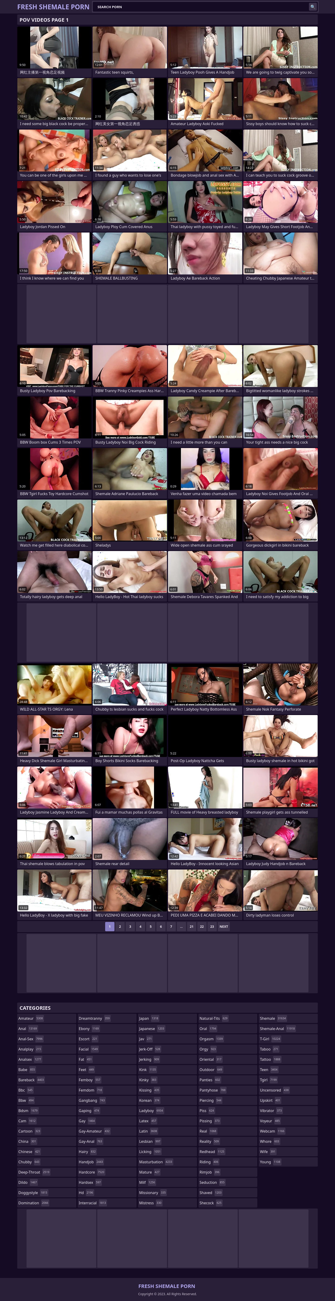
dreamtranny (95, 1018)
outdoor (211, 1069)
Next (224, 926)
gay (87, 1120)
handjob (91, 1161)
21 (192, 926)
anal (28, 1028)
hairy (88, 1151)
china (27, 1141)
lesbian (150, 1141)
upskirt (270, 1100)
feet (87, 1069)
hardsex (90, 1182)
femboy (90, 1079)
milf (147, 1182)
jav (146, 1038)
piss (207, 1110)
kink (148, 1069)
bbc (26, 1090)
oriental (211, 1059)
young (270, 1161)
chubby (29, 1161)
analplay (30, 1049)
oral (209, 1028)
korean (150, 1100)
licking (150, 1151)
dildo (28, 1182)
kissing (149, 1090)
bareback (31, 1079)
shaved (211, 1192)
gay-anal (91, 1141)
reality (210, 1141)
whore (270, 1141)
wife (268, 1151)
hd (86, 1192)
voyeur (270, 1120)
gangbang (92, 1100)
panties (210, 1079)
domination (33, 1202)
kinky (148, 1079)
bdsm (28, 1110)
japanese (152, 1028)
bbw (26, 1100)
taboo (269, 1049)
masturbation (156, 1161)
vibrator (271, 1110)
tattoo (270, 1059)
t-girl (270, 1038)
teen (269, 1069)
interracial (93, 1202)
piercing (211, 1100)
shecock (211, 1202)
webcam (272, 1131)
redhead (212, 1151)
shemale (273, 1018)
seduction (213, 1182)
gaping (89, 1110)
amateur (31, 1018)
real (209, 1131)
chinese (29, 1151)
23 (212, 926)
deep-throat (34, 1172)
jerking (149, 1059)
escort (88, 1038)
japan (149, 1018)
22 (202, 926)
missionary (153, 1192)
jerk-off (150, 1049)
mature (150, 1172)
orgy (208, 1049)
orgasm (212, 1038)
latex (148, 1120)
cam (27, 1120)
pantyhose (213, 1090)
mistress (150, 1202)
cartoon (29, 1131)
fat (86, 1059)
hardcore (92, 1172)
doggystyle (33, 1192)
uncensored (275, 1090)
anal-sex (31, 1038)
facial (89, 1049)
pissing (210, 1120)
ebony (89, 1028)
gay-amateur (95, 1131)
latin (148, 1131)
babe (27, 1069)
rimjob (210, 1172)
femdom (91, 1090)
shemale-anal (278, 1028)
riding (210, 1161)
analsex (30, 1059)
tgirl (269, 1079)
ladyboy (151, 1110)
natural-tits (214, 1018)
